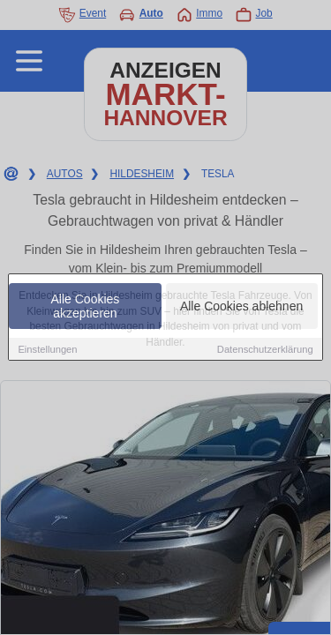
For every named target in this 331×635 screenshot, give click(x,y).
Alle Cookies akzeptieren (85, 307)
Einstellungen (47, 350)
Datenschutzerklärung (265, 350)
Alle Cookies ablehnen (241, 307)
